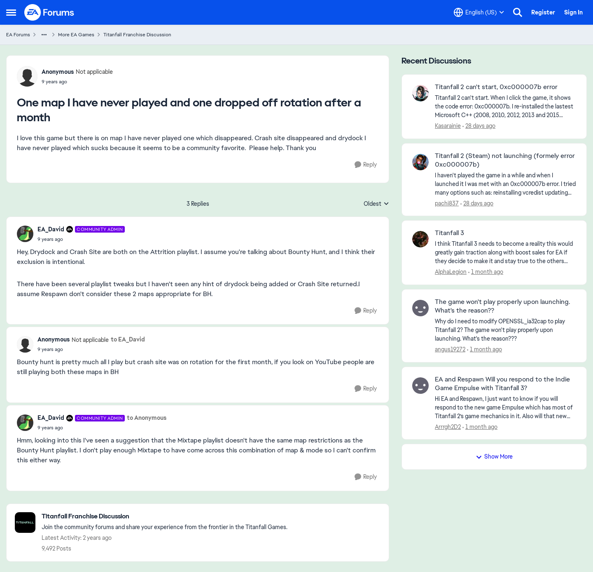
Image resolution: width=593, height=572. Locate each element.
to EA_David (128, 339)
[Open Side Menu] (11, 12)
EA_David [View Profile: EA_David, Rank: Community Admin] (50, 229)
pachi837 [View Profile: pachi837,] (447, 203)
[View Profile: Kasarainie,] (420, 93)
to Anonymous (146, 417)
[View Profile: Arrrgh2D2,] (420, 385)
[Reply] (365, 164)
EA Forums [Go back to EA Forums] (18, 34)
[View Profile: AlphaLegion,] (420, 239)
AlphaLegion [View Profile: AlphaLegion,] (451, 271)
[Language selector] (479, 12)
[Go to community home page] (49, 12)
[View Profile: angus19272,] (420, 308)
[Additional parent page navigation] (44, 34)
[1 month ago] (485, 272)
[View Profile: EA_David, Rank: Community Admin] (25, 234)
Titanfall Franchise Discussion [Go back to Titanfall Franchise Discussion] (137, 34)
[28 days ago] (478, 126)
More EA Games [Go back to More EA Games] (76, 34)
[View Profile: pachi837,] (420, 162)
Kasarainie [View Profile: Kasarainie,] (448, 125)
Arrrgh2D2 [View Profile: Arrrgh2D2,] (448, 426)
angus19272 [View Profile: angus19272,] (450, 349)
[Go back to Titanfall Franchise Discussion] (164, 516)
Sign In (573, 12)
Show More (494, 456)
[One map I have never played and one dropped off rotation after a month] (81, 239)
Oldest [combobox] (376, 204)
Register (543, 12)
